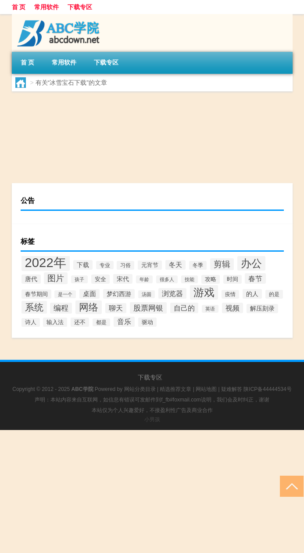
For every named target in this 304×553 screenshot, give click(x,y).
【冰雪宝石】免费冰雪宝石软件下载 (156, 115)
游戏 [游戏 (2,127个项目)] (204, 292)
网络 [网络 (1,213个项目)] (88, 307)
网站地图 (206, 389)
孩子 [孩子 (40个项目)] (79, 279)
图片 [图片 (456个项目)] (55, 278)
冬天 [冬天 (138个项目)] (175, 264)
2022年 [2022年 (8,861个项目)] (45, 262)
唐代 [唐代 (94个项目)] (31, 279)
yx (36, 166)
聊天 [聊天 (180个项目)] (116, 308)
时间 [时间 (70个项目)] (232, 279)
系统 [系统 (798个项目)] (34, 307)
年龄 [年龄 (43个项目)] (144, 279)
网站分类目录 (140, 389)
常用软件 (46, 7)
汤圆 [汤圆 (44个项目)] (146, 294)
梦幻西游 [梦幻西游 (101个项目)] (119, 293)
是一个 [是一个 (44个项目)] (65, 294)
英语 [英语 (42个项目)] (210, 308)
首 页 (19, 7)
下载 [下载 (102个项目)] (83, 264)
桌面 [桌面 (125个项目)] (89, 293)
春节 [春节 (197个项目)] (255, 278)
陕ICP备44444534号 (267, 389)
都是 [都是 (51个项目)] (101, 322)
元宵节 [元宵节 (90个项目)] (149, 265)
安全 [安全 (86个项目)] (100, 279)
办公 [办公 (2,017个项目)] (251, 263)
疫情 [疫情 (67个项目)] (230, 294)
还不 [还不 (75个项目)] (80, 322)
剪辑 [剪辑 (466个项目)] (222, 264)
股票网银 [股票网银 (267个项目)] (148, 308)
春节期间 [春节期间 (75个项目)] (36, 294)
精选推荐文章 (175, 389)
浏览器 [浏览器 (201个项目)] (172, 293)
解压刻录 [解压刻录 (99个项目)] (262, 308)
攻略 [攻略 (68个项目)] (210, 279)
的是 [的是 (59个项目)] (274, 294)
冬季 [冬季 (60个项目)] (198, 265)
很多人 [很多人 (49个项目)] (167, 279)
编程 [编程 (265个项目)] (61, 308)
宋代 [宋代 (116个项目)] (123, 278)
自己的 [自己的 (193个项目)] (184, 308)
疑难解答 (231, 389)
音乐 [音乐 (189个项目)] (124, 321)
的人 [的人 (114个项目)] (252, 293)
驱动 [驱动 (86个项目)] (147, 322)
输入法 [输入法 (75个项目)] (55, 322)
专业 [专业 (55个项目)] (105, 265)
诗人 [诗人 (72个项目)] (30, 322)
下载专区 (80, 7)
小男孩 (152, 419)
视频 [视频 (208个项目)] (232, 308)
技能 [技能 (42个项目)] (189, 279)
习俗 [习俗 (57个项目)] (125, 265)
